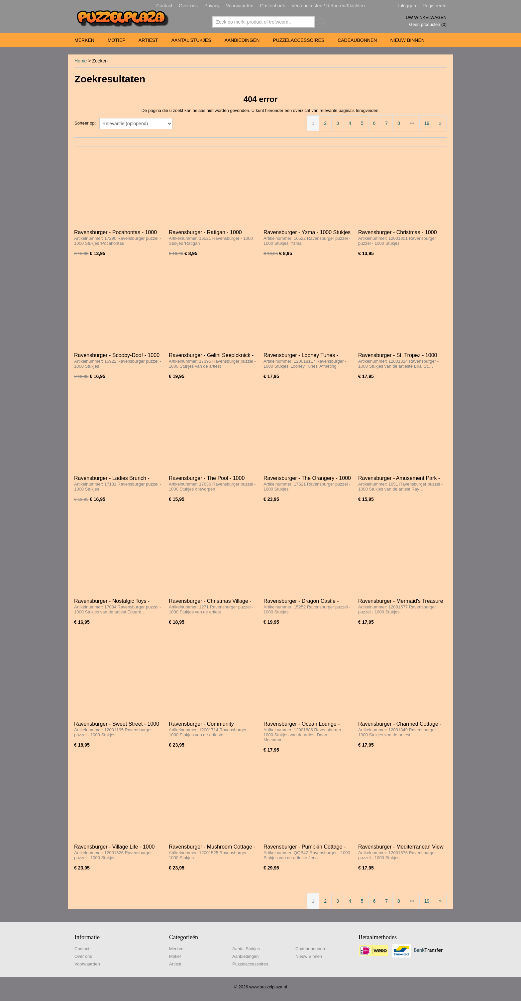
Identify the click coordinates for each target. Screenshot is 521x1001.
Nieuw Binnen (407, 40)
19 (427, 123)
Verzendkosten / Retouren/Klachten (328, 5)
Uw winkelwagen (426, 17)
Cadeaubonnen (357, 40)
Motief (116, 40)
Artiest (148, 40)
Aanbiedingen (242, 40)
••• (412, 123)
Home (80, 60)
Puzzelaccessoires (298, 40)
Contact (164, 5)
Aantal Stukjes (191, 40)
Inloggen (407, 5)
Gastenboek (272, 5)
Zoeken (321, 22)
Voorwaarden (240, 5)
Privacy (212, 5)
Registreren (435, 5)
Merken (84, 40)
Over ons (188, 5)
